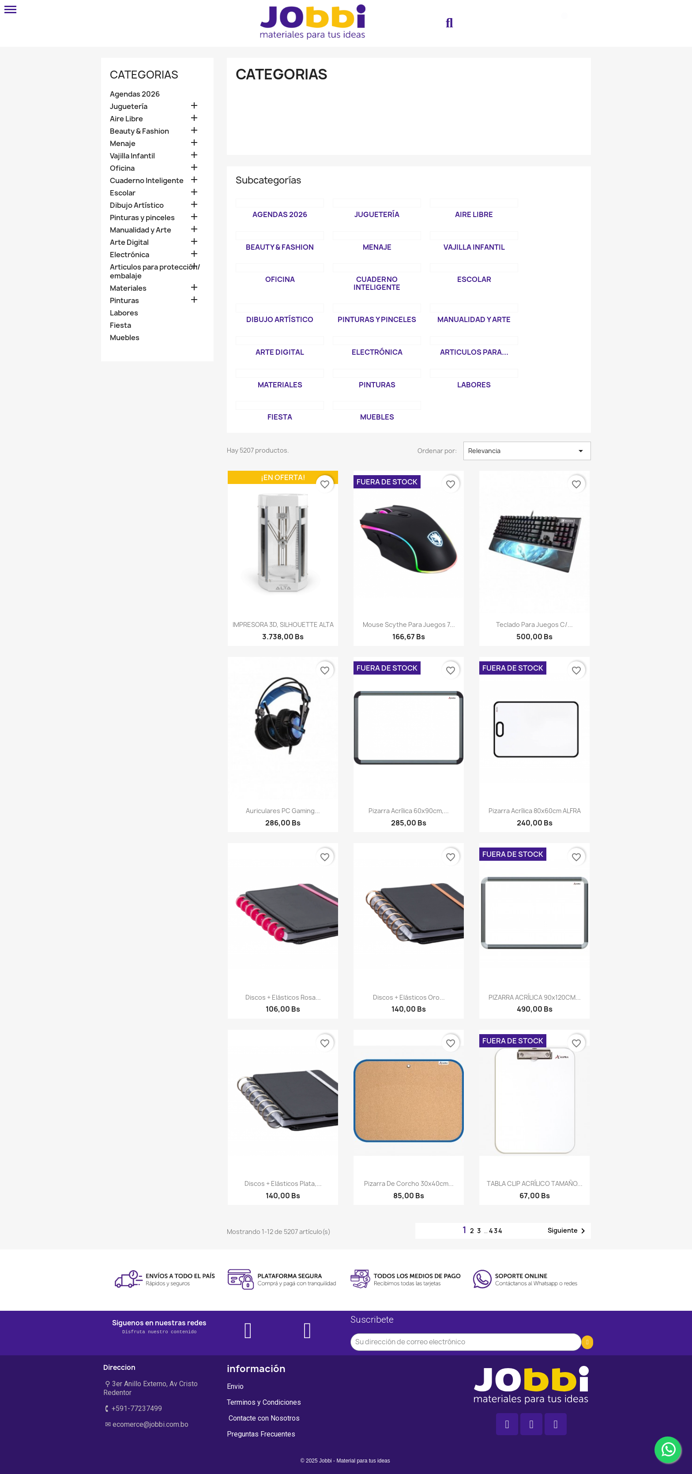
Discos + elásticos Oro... (409, 997)
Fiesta (120, 325)
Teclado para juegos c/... (534, 624)
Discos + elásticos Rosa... (283, 997)
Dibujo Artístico (137, 205)
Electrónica (129, 254)
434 (496, 1230)
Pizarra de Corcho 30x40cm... (409, 1183)
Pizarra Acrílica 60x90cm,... (409, 810)
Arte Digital (129, 242)
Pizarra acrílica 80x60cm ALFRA (535, 810)
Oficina (122, 168)
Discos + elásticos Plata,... (283, 1183)
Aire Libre (126, 119)
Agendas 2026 (135, 94)
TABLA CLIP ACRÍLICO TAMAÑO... (535, 1183)
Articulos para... (474, 352)
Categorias (144, 74)
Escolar (122, 193)
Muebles (124, 337)
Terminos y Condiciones (264, 1402)
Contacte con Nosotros (263, 1418)
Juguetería (128, 106)
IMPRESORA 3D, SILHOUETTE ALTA (283, 624)
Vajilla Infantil (132, 156)
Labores (124, 313)
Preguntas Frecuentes (261, 1434)
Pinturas (124, 300)
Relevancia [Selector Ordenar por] (527, 451)
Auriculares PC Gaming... (283, 810)
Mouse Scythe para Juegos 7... (409, 624)
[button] (449, 23)
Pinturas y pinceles (142, 217)
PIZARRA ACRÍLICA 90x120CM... (535, 997)
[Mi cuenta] (501, 23)
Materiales (128, 288)
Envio (235, 1386)
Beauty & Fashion (139, 131)
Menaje (122, 143)
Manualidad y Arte (140, 230)
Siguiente (568, 1231)
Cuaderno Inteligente (147, 180)
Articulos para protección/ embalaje (155, 272)
